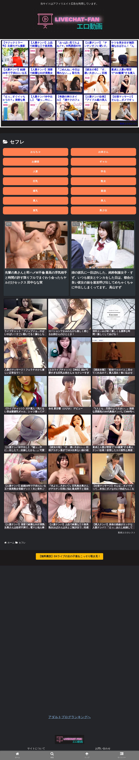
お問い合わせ (102, 748)
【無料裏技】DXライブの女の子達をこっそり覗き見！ (69, 556)
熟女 (103, 181)
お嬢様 (35, 161)
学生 (103, 171)
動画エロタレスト (128, 123)
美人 (103, 200)
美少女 (103, 210)
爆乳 (35, 191)
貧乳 (35, 210)
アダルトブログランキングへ (69, 717)
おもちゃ (35, 152)
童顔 (103, 191)
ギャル (103, 161)
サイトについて (36, 748)
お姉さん (103, 152)
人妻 (35, 171)
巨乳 (35, 181)
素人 (35, 200)
